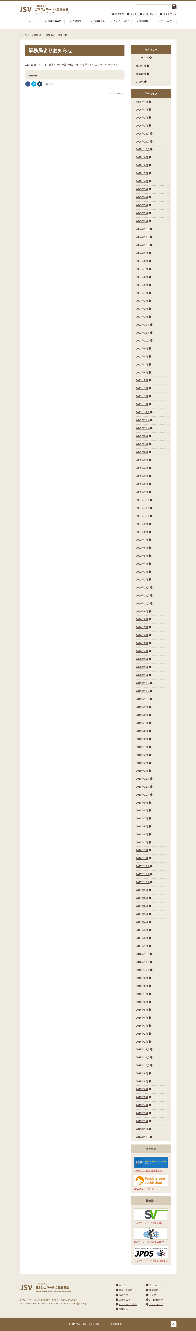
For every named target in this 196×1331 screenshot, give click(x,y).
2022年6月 (142, 452)
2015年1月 (142, 1129)
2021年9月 (142, 524)
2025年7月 (142, 173)
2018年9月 (142, 802)
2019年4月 (142, 747)
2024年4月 (142, 293)
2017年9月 (142, 890)
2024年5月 (142, 285)
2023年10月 (143, 340)
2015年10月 (143, 1065)
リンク (133, 14)
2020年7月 (142, 627)
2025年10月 (143, 149)
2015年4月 (142, 1105)
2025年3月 (142, 205)
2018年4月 (142, 834)
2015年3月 (142, 1113)
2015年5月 (142, 1097)
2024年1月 (142, 316)
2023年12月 (143, 324)
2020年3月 (142, 659)
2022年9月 (142, 436)
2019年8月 (142, 715)
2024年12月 (143, 229)
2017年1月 (142, 946)
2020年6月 (142, 635)
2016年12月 (143, 954)
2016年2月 (142, 1033)
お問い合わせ (150, 14)
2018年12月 (143, 778)
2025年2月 (142, 213)
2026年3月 (142, 109)
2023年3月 (142, 388)
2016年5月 (142, 1009)
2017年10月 (143, 882)
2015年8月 (142, 1081)
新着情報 (36, 35)
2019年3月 (142, 755)
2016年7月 (142, 994)
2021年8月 (142, 532)
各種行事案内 (53, 21)
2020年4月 (142, 651)
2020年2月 (142, 667)
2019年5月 (142, 739)
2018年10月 (143, 794)
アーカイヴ (142, 57)
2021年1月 (142, 579)
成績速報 (75, 21)
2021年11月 (143, 508)
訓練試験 (143, 21)
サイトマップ (169, 14)
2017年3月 (142, 930)
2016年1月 (142, 1041)
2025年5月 (142, 189)
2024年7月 (142, 269)
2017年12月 (143, 866)
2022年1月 (142, 492)
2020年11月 (143, 595)
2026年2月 (142, 117)
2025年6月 (142, 181)
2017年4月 (142, 922)
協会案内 (119, 14)
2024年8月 (142, 261)
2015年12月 (143, 1049)
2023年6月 (142, 372)
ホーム (31, 21)
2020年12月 (143, 587)
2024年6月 (142, 277)
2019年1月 (142, 770)
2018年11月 (143, 786)
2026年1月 (142, 125)
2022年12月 (143, 412)
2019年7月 (142, 723)
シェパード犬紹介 (120, 21)
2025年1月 (142, 221)
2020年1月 (142, 675)
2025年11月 (143, 141)
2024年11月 (143, 237)
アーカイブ (165, 21)
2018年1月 (142, 858)
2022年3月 (142, 476)
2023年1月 (142, 404)
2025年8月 (142, 165)
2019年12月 (143, 683)
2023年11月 (143, 332)
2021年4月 (142, 563)
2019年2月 (142, 763)
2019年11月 (143, 691)
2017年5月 (142, 914)
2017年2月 (142, 938)
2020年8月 (142, 619)
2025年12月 (143, 133)
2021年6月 (142, 547)
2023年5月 (142, 380)
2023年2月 (142, 396)
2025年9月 (142, 157)
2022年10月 (143, 428)
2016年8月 (142, 986)
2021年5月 (142, 555)
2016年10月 (143, 970)
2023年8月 (142, 356)
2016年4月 (142, 1017)
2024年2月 (142, 308)
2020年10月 (143, 603)
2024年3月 (142, 300)
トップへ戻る (173, 1324)
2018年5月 (142, 826)
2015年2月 (142, 1121)
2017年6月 (142, 906)
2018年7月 (142, 818)
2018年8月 (142, 810)
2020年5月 (142, 643)
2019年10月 (143, 699)
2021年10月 (143, 516)
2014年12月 (143, 1137)
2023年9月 (142, 348)
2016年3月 (142, 1025)
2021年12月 (143, 500)
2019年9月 (142, 707)
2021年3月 (142, 571)
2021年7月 (142, 539)
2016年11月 (143, 962)
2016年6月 (142, 1002)
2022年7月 (142, 444)
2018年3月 (142, 842)
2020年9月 (142, 611)
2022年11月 (143, 420)
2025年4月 (142, 197)
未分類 (140, 81)
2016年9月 (142, 978)
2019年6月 (142, 731)
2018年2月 (142, 850)
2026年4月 (142, 101)
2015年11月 (143, 1057)
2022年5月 (142, 460)
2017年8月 (142, 898)
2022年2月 (142, 484)
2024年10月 (143, 245)
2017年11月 (143, 874)
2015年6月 (142, 1089)
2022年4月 (142, 468)
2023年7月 (142, 364)
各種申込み (98, 21)
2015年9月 (142, 1073)
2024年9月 (142, 253)
